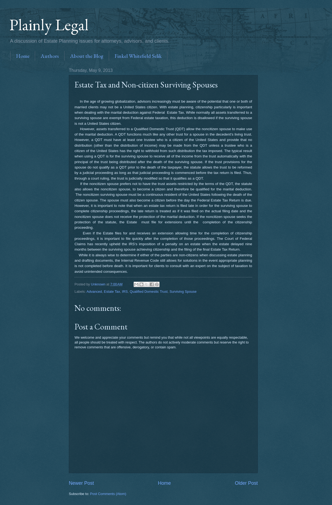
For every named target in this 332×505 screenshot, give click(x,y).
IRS (125, 291)
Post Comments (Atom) (108, 494)
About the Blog (86, 55)
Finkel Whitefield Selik (138, 55)
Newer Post (81, 483)
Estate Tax (112, 291)
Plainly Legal (49, 24)
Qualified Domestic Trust (148, 291)
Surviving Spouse (183, 291)
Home (22, 55)
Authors (49, 55)
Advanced (94, 291)
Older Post (246, 483)
